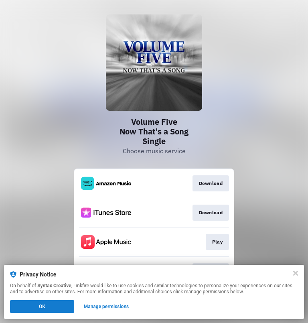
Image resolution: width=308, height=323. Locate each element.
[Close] (295, 273)
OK (42, 306)
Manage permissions (106, 306)
